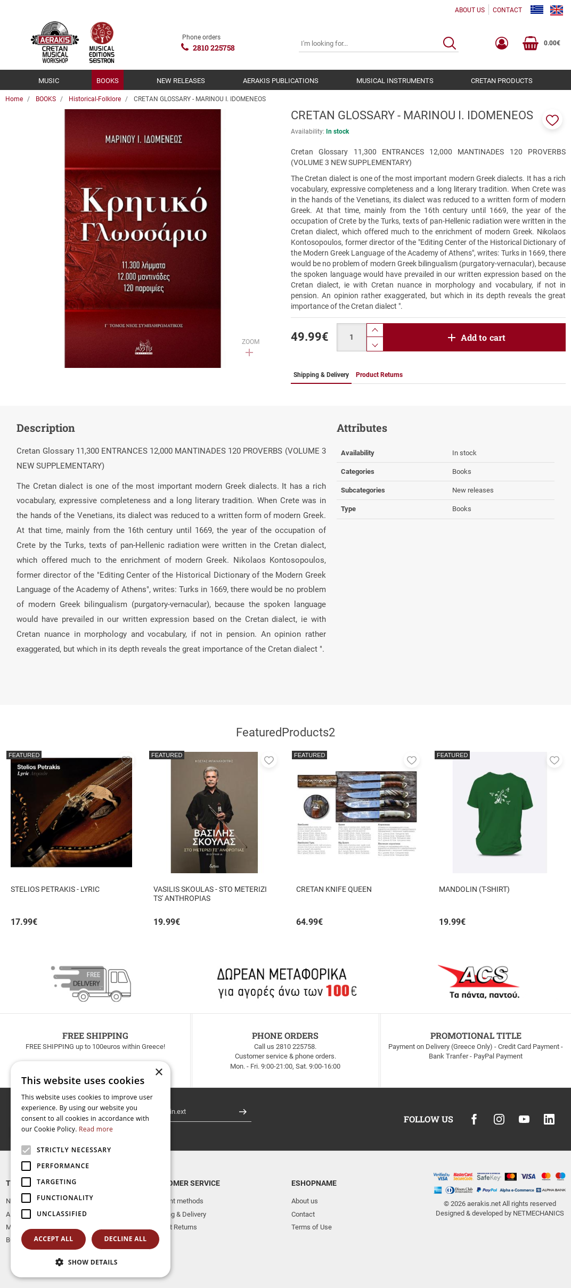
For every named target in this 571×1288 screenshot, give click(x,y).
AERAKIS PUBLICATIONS (281, 81)
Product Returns (173, 1227)
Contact (303, 1214)
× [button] (158, 1073)
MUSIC (48, 81)
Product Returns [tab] (379, 375)
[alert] (90, 1169)
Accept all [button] (54, 1238)
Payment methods (176, 1201)
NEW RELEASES (181, 81)
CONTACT (507, 10)
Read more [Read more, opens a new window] (96, 1129)
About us (304, 1201)
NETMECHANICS (538, 1213)
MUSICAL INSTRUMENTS (395, 81)
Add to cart (483, 337)
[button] (552, 119)
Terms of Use (311, 1227)
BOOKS (107, 81)
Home (14, 99)
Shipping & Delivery (177, 1214)
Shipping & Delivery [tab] (321, 375)
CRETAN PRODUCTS (502, 81)
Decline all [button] (125, 1238)
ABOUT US (470, 10)
